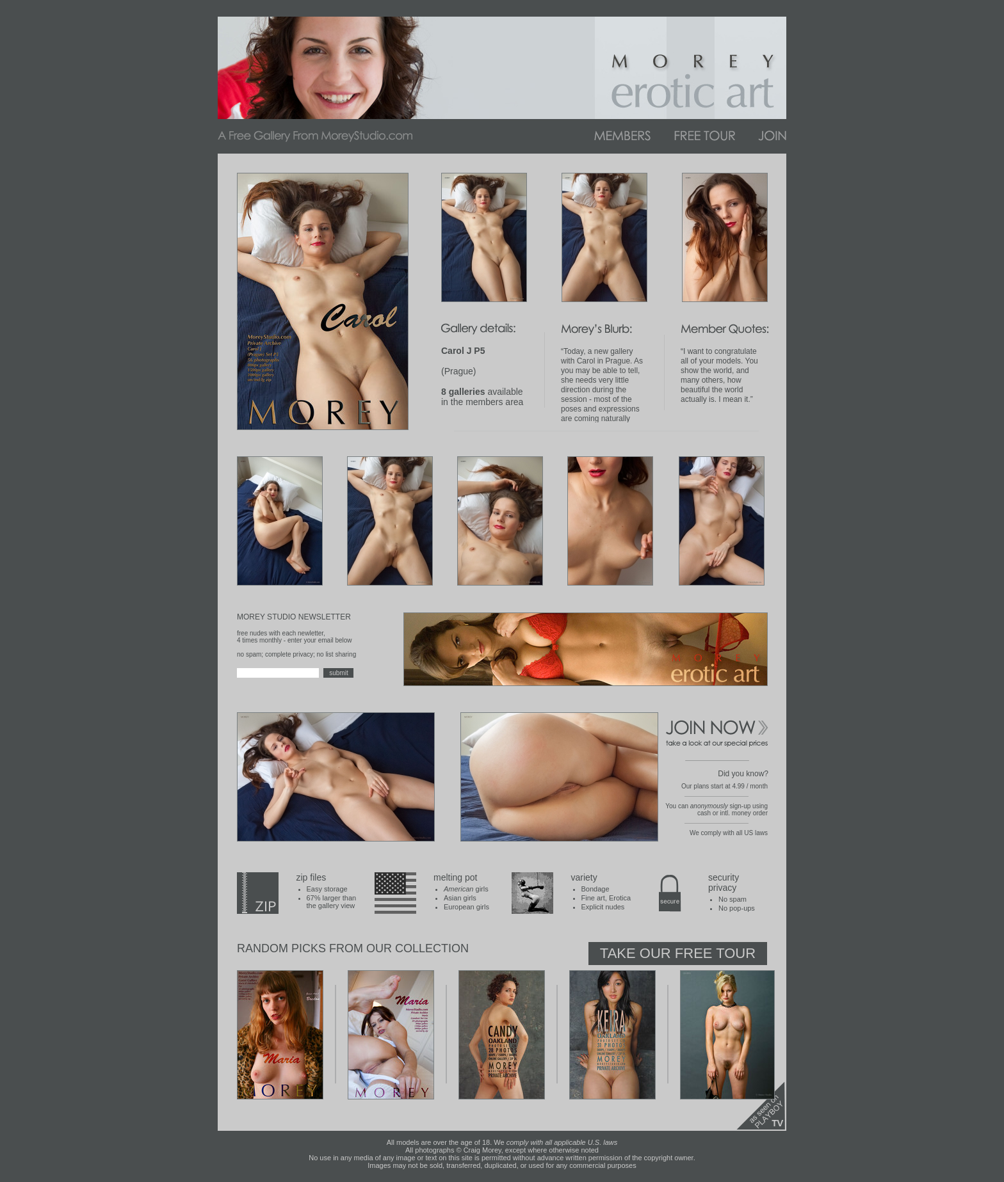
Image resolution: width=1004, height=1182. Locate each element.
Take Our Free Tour (678, 953)
